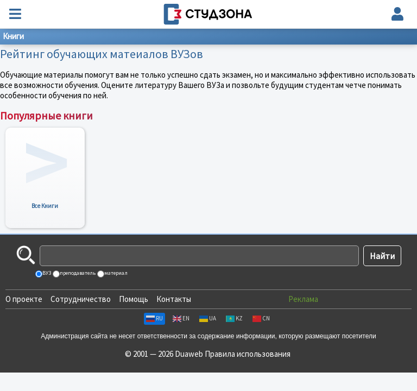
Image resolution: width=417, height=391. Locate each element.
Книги (13, 36)
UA (207, 318)
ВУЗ (46, 272)
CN (261, 318)
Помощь (133, 299)
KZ (234, 318)
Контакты (173, 299)
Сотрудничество (80, 299)
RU (154, 318)
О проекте (23, 299)
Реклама (303, 299)
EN (181, 318)
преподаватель (77, 272)
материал (115, 272)
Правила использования (247, 354)
